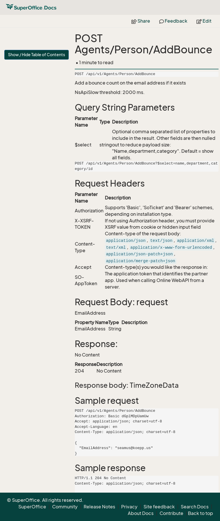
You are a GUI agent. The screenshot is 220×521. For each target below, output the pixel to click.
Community (65, 507)
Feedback (173, 21)
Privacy (129, 507)
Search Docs (195, 507)
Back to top (200, 513)
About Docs (141, 513)
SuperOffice (32, 507)
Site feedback (159, 507)
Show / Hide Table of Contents (36, 54)
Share (140, 21)
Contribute (171, 513)
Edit (204, 21)
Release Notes (99, 507)
